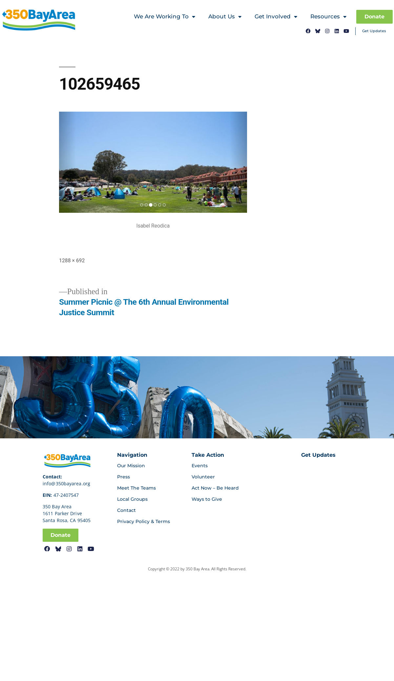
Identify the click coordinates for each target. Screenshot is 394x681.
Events (200, 466)
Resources (328, 17)
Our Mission (131, 466)
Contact (126, 510)
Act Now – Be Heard (215, 488)
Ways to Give (207, 499)
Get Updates (374, 31)
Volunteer (203, 477)
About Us (224, 17)
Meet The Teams (136, 488)
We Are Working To (164, 17)
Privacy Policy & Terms (143, 521)
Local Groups (132, 499)
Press (123, 477)
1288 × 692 (72, 260)
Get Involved (276, 17)
